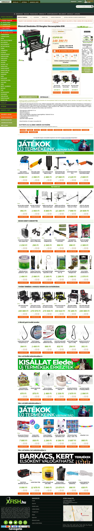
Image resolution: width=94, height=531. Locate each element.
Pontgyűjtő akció (35, 511)
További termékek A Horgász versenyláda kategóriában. (39, 287)
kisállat (15, 2)
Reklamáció (62, 14)
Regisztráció (34, 517)
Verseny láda (59, 29)
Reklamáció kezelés (36, 520)
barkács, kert (34, 2)
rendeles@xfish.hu (69, 501)
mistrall (23, 129)
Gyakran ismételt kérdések (37, 523)
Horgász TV (42, 14)
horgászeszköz (58, 129)
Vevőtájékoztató (52, 14)
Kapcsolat (70, 14)
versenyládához (33, 132)
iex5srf (37, 129)
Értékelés (44, 97)
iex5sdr (44, 129)
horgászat (5, 2)
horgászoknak (77, 129)
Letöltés (77, 14)
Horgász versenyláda (68, 29)
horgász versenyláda (66, 137)
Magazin (26, 14)
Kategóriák (36, 17)
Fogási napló (34, 14)
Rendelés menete (35, 506)
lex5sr (50, 129)
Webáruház (19, 14)
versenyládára (24, 132)
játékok (24, 2)
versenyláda (85, 129)
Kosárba (57, 92)
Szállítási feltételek (35, 509)
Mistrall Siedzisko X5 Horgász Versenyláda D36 (75, 17)
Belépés (33, 514)
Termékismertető (29, 97)
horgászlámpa (67, 129)
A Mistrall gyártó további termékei (28, 322)
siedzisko (30, 129)
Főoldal (33, 500)
